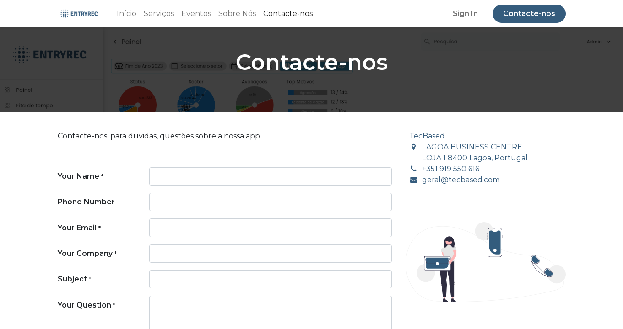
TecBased (427, 136)
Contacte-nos (529, 13)
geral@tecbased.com (461, 179)
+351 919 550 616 (450, 168)
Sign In (465, 13)
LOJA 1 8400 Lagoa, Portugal (475, 158)
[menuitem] (126, 14)
